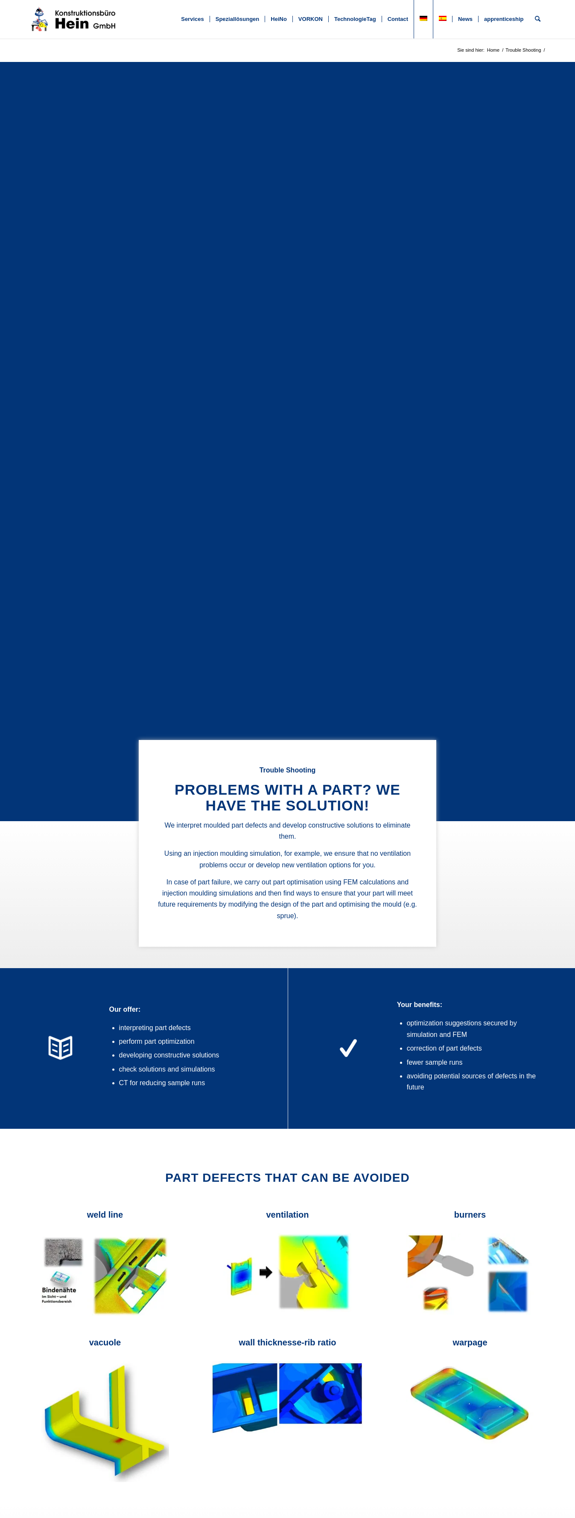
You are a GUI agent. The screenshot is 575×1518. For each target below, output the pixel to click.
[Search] (537, 19)
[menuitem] (192, 19)
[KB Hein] (74, 19)
